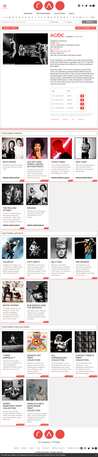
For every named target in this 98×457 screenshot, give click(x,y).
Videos (24, 448)
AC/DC (58, 43)
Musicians (28, 13)
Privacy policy (58, 448)
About (71, 13)
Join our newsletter (85, 28)
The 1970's (56, 49)
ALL (92, 17)
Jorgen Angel (78, 36)
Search (89, 22)
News (16, 448)
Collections (59, 13)
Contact (46, 448)
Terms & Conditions (75, 448)
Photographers (43, 13)
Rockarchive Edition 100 (63, 51)
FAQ (38, 448)
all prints (10, 28)
